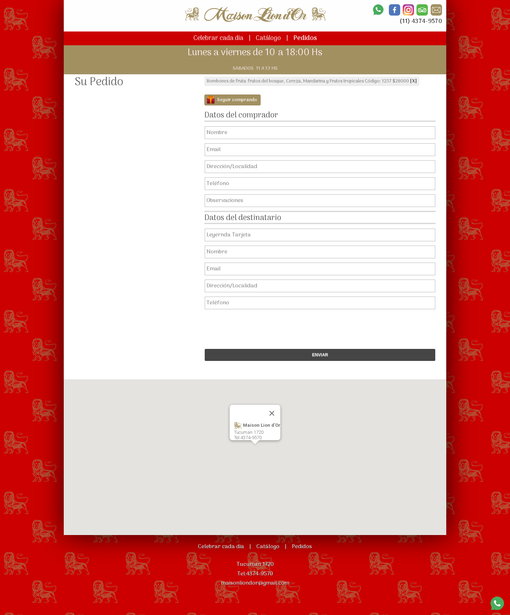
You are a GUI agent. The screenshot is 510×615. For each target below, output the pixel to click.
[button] (255, 450)
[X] (413, 81)
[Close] (272, 413)
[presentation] (316, 327)
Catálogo (268, 38)
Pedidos (305, 38)
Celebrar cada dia (218, 38)
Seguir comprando (237, 100)
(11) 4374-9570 (421, 21)
